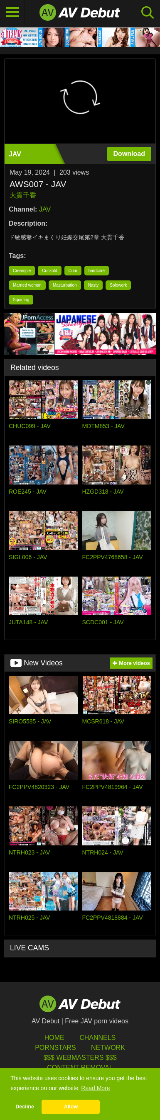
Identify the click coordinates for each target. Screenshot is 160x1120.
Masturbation (65, 285)
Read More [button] (95, 1088)
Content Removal (80, 1067)
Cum (73, 270)
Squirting (21, 299)
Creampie (22, 270)
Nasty (93, 285)
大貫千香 (23, 195)
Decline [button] (24, 1107)
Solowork (118, 285)
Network (108, 1047)
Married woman (27, 285)
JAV (45, 209)
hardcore (97, 270)
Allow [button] (71, 1107)
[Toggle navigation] (12, 12)
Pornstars (55, 1047)
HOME (54, 1037)
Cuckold (49, 270)
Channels (97, 1037)
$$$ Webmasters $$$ (79, 1057)
